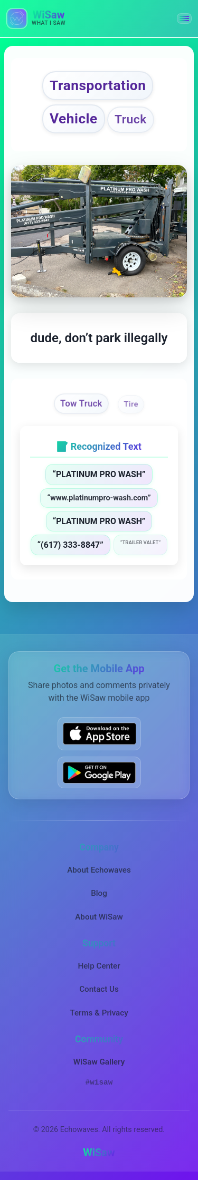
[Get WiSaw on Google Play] (99, 772)
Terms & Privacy (99, 1013)
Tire (131, 404)
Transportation (98, 85)
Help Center (99, 966)
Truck (131, 119)
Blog (99, 893)
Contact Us (99, 989)
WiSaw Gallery (99, 1062)
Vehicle (74, 119)
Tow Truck (81, 404)
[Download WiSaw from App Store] (99, 733)
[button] (184, 18)
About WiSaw (98, 917)
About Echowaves (99, 870)
